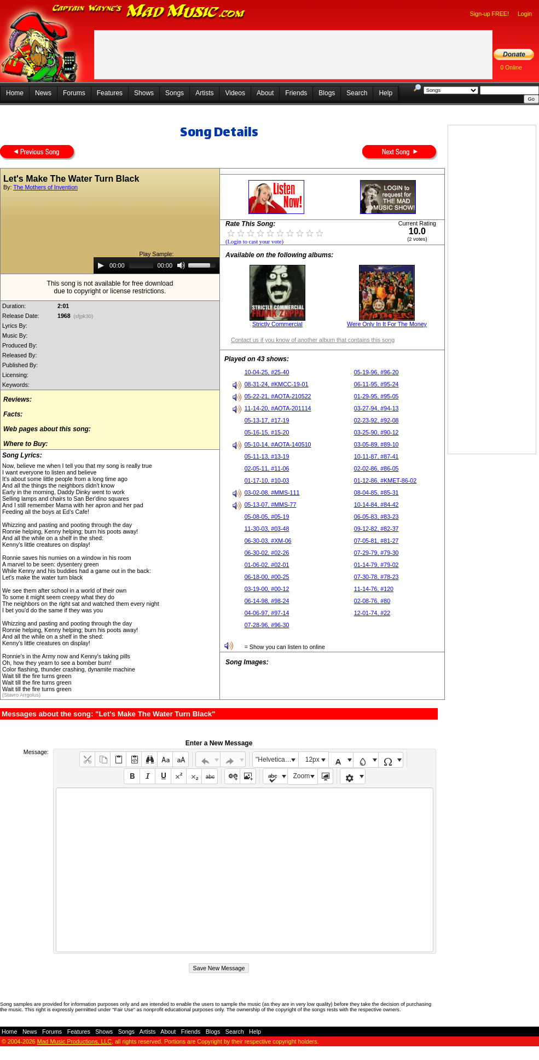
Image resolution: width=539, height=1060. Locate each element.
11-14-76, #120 (373, 589)
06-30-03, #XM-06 (268, 540)
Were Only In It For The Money (387, 324)
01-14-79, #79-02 (376, 564)
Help (385, 93)
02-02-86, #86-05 (376, 468)
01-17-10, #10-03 (267, 480)
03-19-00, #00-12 (267, 589)
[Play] (100, 265)
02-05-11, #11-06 (267, 468)
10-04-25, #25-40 (267, 372)
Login (525, 13)
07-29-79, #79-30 (376, 552)
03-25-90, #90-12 (376, 432)
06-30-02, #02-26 (267, 552)
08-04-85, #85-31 (376, 492)
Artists (204, 93)
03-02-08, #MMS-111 (272, 492)
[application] (156, 265)
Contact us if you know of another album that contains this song (313, 340)
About (265, 93)
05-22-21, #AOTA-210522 (278, 396)
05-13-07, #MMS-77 (271, 504)
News (43, 93)
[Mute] (181, 265)
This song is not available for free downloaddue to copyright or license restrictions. (110, 287)
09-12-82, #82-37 (376, 528)
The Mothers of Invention (45, 187)
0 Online (511, 67)
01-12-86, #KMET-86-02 (385, 480)
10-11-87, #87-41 (376, 456)
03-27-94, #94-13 (376, 408)
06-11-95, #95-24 (376, 384)
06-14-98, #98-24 (267, 601)
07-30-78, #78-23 (376, 577)
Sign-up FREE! (489, 13)
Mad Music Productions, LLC (74, 1041)
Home (15, 93)
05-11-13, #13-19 (267, 456)
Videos (235, 93)
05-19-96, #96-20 (376, 372)
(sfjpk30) (83, 316)
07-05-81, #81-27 (376, 540)
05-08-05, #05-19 (267, 516)
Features (110, 93)
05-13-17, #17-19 (267, 420)
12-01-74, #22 (372, 613)
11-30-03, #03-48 (267, 528)
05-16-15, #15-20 (267, 432)
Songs (174, 93)
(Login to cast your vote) (254, 242)
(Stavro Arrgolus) (21, 695)
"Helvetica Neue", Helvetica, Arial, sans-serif (277, 759)
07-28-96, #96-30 (267, 625)
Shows (144, 93)
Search (356, 93)
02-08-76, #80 (372, 601)
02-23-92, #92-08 (376, 420)
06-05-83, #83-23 (376, 516)
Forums (74, 93)
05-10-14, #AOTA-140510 (278, 444)
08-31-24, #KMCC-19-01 (277, 384)
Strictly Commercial (277, 324)
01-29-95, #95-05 (376, 396)
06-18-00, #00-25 (267, 577)
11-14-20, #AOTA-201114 (278, 408)
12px (312, 759)
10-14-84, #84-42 (376, 504)
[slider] (141, 265)
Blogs (326, 93)
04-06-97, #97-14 (267, 613)
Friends (296, 93)
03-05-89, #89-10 (376, 444)
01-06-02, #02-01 (267, 564)
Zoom (301, 776)
